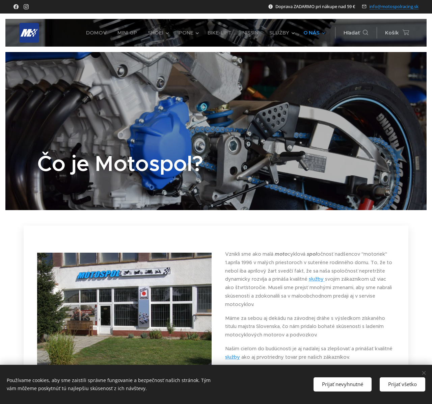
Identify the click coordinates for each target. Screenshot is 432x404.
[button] (356, 32)
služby (317, 279)
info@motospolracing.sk (393, 6)
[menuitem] (98, 32)
